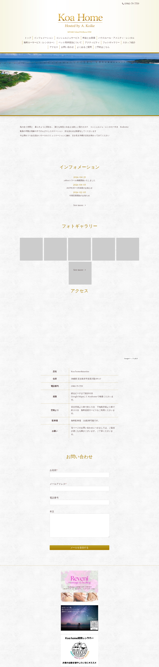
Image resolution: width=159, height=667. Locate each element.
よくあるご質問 (84, 47)
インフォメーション (43, 38)
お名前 (54, 470)
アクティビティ (92, 42)
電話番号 (54, 497)
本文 (52, 511)
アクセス (54, 47)
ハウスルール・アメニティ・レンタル (116, 38)
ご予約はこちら (102, 47)
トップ (28, 38)
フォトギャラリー (111, 42)
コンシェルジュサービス (68, 38)
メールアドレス (58, 484)
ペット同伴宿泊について (70, 42)
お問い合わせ (67, 47)
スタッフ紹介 (129, 42)
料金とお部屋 (89, 38)
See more (79, 205)
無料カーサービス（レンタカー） (39, 42)
